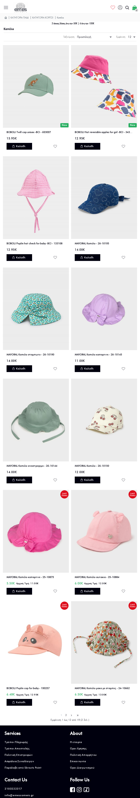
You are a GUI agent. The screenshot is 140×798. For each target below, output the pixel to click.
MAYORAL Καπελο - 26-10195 (92, 243)
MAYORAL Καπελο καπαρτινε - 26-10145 (98, 354)
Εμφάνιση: (121, 36)
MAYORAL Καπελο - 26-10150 (92, 465)
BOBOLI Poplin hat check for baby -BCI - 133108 (34, 243)
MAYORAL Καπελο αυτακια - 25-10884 (97, 577)
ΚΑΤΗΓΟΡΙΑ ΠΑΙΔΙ (20, 17)
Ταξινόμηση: (69, 36)
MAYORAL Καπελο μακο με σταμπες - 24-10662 (102, 688)
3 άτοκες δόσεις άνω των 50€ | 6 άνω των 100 (75, 23)
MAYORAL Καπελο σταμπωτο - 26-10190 (30, 354)
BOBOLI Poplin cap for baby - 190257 (28, 688)
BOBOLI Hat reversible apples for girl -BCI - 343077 (104, 132)
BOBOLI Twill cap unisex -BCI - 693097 (29, 132)
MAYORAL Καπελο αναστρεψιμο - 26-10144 (32, 465)
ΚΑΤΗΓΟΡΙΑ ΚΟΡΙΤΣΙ (42, 17)
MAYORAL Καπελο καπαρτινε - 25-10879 (30, 577)
